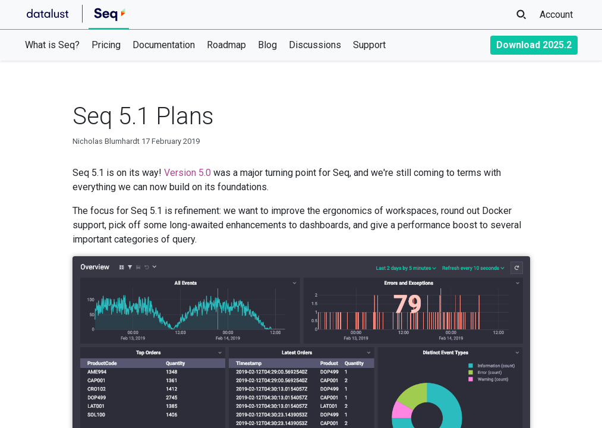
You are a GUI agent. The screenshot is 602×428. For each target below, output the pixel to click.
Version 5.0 (187, 172)
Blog (267, 45)
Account (556, 14)
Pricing (106, 45)
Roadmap (226, 45)
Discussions (315, 45)
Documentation (164, 45)
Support (369, 45)
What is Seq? (52, 45)
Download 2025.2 (534, 45)
